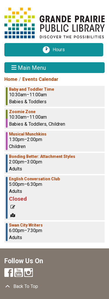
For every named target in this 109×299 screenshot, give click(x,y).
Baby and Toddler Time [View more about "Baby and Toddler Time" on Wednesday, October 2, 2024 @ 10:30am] (31, 89)
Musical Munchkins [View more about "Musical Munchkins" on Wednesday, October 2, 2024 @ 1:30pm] (28, 134)
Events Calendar (40, 79)
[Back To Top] (54, 286)
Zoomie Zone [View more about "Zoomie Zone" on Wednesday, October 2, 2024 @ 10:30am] (22, 112)
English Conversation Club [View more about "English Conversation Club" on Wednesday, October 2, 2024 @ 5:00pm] (34, 179)
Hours (61, 49)
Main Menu (28, 67)
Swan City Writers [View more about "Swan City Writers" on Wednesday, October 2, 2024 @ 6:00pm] (26, 225)
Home (10, 79)
